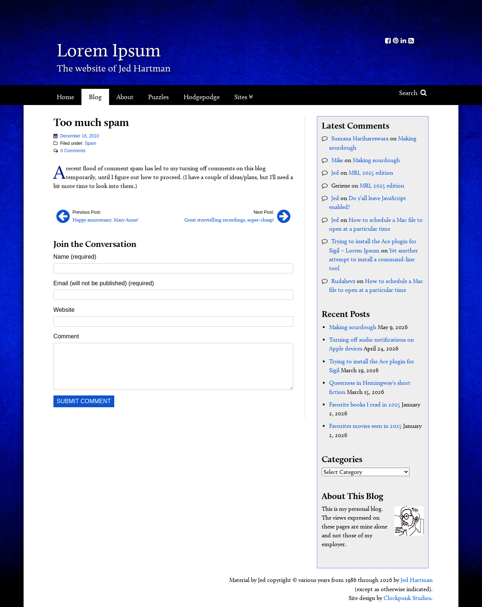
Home (65, 97)
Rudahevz (343, 279)
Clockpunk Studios (407, 595)
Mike (337, 159)
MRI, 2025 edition (371, 172)
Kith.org (399, 18)
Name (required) (74, 257)
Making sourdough (376, 159)
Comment (66, 336)
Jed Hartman (417, 577)
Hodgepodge (202, 97)
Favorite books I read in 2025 (364, 401)
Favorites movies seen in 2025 (365, 423)
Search (413, 93)
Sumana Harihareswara (359, 138)
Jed (335, 172)
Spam (90, 143)
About (124, 97)
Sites (243, 97)
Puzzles (158, 97)
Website (64, 310)
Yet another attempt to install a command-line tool (373, 257)
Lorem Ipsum (113, 50)
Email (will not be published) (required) (103, 283)
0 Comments (72, 150)
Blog (95, 97)
